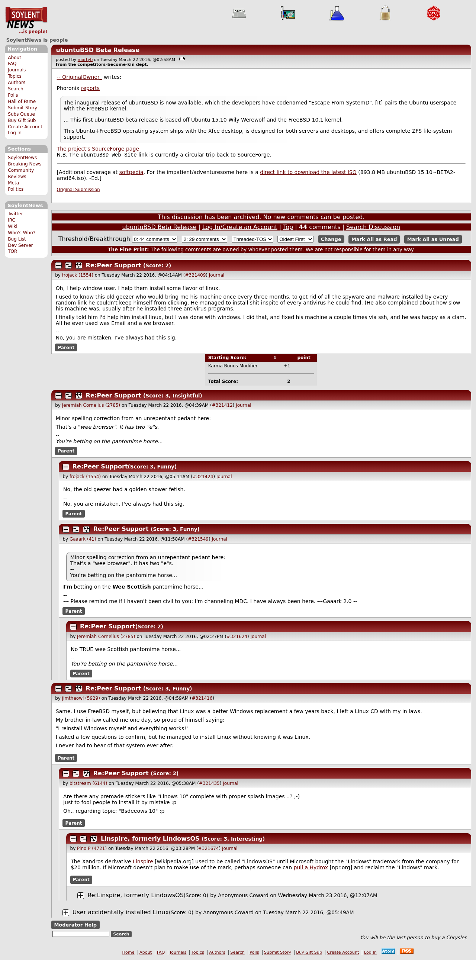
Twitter (15, 213)
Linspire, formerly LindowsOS (150, 839)
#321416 (202, 699)
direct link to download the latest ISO (308, 173)
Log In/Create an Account (239, 227)
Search (15, 88)
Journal (217, 275)
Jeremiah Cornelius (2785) (91, 406)
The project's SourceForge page (98, 149)
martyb (85, 59)
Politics (15, 189)
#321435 (209, 784)
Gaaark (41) (83, 539)
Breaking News (24, 164)
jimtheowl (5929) (81, 699)
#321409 (195, 275)
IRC (11, 220)
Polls (13, 95)
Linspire (143, 862)
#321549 (198, 539)
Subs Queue (21, 114)
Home (128, 953)
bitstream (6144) (88, 784)
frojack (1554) (77, 275)
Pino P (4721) (92, 849)
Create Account (25, 126)
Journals (17, 70)
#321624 (236, 637)
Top (288, 227)
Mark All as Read (374, 240)
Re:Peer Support (113, 266)
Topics (15, 76)
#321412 (222, 406)
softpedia (131, 173)
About (14, 57)
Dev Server (20, 245)
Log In (15, 132)
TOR (12, 251)
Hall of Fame (22, 101)
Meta (13, 183)
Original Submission (78, 190)
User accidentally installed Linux (121, 912)
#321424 (203, 477)
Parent (66, 348)
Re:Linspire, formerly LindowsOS (135, 895)
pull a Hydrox (311, 868)
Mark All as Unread (433, 240)
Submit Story (22, 107)
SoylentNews (26, 20)
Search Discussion (373, 227)
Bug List (17, 239)
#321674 (208, 849)
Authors (16, 82)
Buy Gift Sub (22, 120)
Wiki (12, 226)
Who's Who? (21, 232)
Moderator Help (75, 925)
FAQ (12, 63)
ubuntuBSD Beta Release (97, 50)
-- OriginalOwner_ (79, 77)
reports (90, 88)
